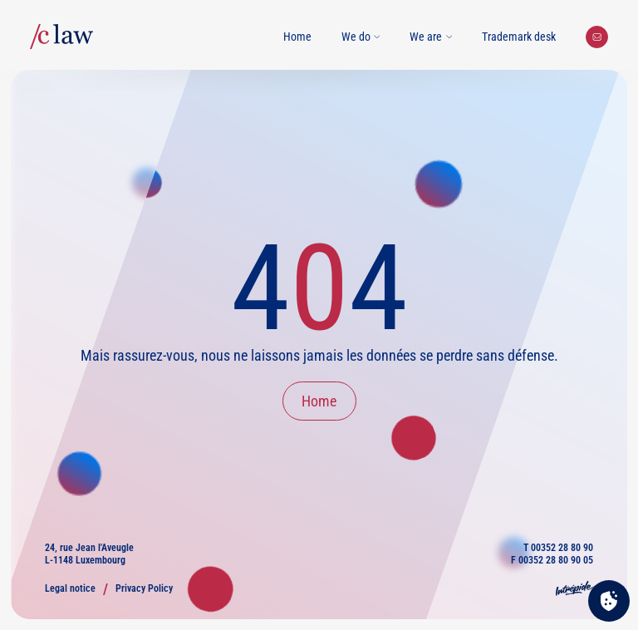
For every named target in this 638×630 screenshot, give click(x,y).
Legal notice (70, 588)
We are (431, 36)
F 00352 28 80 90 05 (552, 560)
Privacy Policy (144, 588)
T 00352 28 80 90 (558, 548)
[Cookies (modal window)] (609, 601)
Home (297, 36)
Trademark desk (519, 36)
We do (360, 36)
